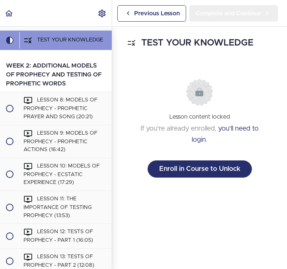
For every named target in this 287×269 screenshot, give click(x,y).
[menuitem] (102, 13)
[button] (9, 13)
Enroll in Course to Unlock (199, 169)
